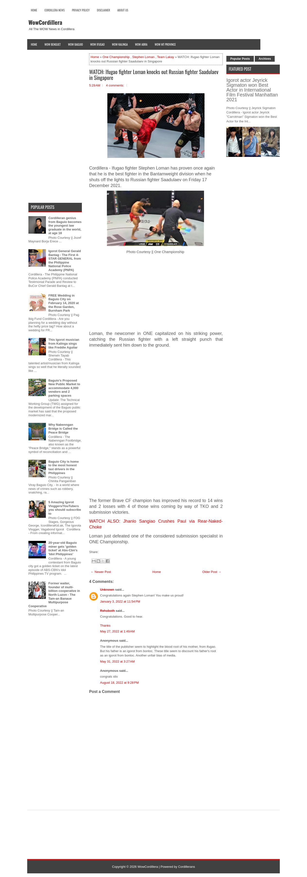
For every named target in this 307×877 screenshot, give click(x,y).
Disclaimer (103, 10)
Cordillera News (54, 10)
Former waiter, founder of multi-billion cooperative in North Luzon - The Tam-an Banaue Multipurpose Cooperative (54, 594)
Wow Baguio (75, 44)
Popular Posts (240, 58)
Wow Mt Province (165, 44)
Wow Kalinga (120, 44)
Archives (265, 58)
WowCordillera (45, 22)
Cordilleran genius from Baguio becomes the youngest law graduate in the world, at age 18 (65, 225)
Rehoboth (107, 611)
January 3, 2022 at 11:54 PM (120, 601)
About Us (122, 10)
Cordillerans (186, 866)
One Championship (115, 57)
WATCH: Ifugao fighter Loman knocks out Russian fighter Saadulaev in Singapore (153, 74)
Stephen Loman (143, 57)
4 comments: (115, 85)
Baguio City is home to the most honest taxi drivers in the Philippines (63, 467)
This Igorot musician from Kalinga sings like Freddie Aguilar (63, 343)
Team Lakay (165, 57)
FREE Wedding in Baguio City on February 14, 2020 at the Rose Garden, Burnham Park (63, 303)
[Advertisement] (156, 294)
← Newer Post (101, 572)
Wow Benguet (52, 44)
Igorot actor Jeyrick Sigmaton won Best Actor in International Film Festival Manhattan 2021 (252, 89)
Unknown (107, 589)
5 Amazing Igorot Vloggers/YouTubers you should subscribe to (64, 507)
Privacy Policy (81, 10)
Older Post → (211, 572)
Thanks (105, 625)
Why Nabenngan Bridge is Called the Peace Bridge (63, 428)
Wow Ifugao (97, 44)
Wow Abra (141, 44)
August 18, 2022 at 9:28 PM (119, 682)
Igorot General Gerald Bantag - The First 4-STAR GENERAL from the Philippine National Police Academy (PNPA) (64, 260)
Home (34, 10)
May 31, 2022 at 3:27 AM (117, 661)
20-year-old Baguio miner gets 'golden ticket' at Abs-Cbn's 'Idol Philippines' (62, 548)
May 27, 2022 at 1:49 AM (117, 631)
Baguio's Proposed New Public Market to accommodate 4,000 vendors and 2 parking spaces (64, 388)
